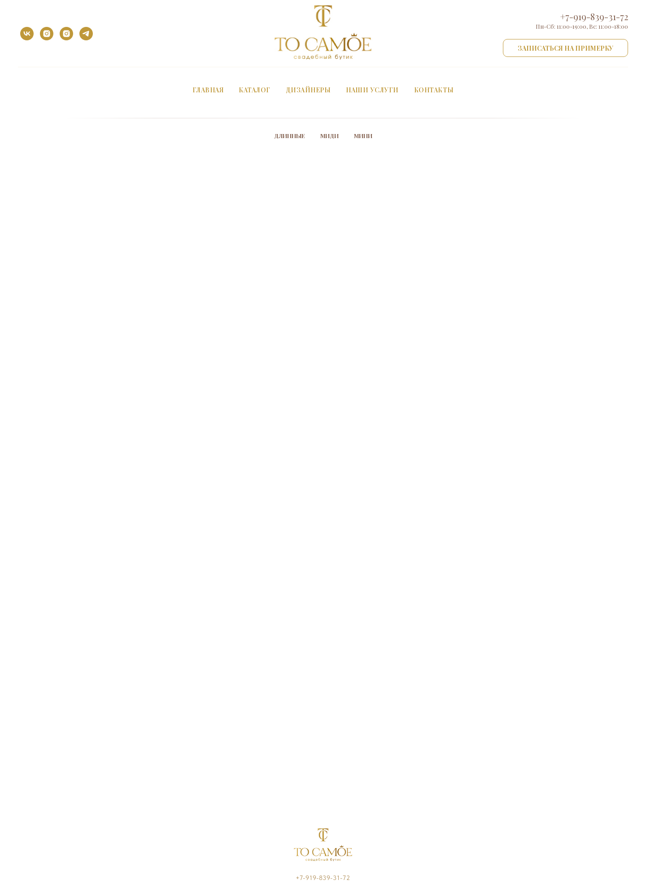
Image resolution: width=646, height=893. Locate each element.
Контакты (434, 90)
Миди (329, 135)
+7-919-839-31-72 (594, 16)
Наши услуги (372, 90)
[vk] (27, 33)
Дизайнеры (308, 90)
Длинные (289, 135)
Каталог (255, 90)
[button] (565, 48)
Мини (363, 135)
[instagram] (46, 33)
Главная (208, 90)
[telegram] (86, 33)
